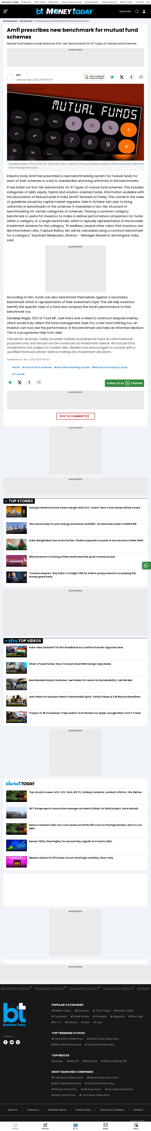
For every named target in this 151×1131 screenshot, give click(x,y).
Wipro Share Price (64, 1095)
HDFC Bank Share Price (67, 1044)
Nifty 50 (74, 1061)
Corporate (60, 1016)
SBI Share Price (92, 1089)
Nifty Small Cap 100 (115, 1061)
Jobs (99, 1022)
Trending (101, 1016)
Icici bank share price (120, 1089)
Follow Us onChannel (124, 383)
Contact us (33, 1109)
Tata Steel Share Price (101, 1044)
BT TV (57, 1022)
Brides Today (126, 2)
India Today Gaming (71, 2)
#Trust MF (18, 374)
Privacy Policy (83, 1109)
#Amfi (16, 367)
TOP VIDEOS (25, 640)
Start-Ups (137, 1016)
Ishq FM (139, 2)
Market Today (62, 1010)
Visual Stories (81, 1016)
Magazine (119, 1016)
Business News (10, 21)
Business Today (10, 2)
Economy (83, 1010)
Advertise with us (57, 1109)
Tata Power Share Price (96, 1095)
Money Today (125, 1010)
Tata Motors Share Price (68, 1038)
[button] (136, 1126)
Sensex (58, 1061)
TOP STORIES (21, 501)
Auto (87, 1022)
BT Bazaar (26, 2)
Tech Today (103, 1010)
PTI (18, 75)
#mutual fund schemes (37, 367)
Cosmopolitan (91, 2)
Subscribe (125, 11)
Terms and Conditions (112, 1109)
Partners (138, 1109)
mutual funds (26, 21)
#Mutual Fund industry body (110, 367)
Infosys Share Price (65, 1089)
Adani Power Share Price (104, 1038)
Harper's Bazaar (109, 2)
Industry (72, 1022)
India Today (40, 2)
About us (13, 1109)
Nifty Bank (91, 1061)
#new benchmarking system (72, 367)
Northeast (53, 2)
